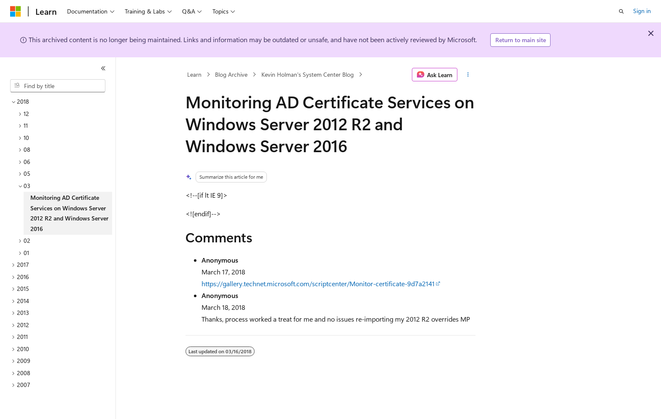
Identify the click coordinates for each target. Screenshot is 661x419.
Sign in (642, 11)
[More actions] (468, 74)
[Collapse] (103, 68)
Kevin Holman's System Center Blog (307, 74)
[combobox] (57, 86)
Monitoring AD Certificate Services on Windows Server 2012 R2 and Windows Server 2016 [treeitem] (69, 213)
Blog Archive (231, 74)
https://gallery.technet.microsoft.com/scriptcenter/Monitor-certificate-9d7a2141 (318, 283)
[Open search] (621, 11)
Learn (194, 74)
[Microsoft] (15, 11)
